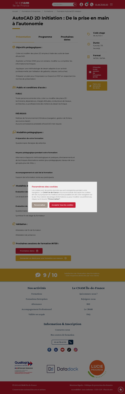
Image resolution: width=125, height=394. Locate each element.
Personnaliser (39, 205)
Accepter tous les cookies (62, 205)
